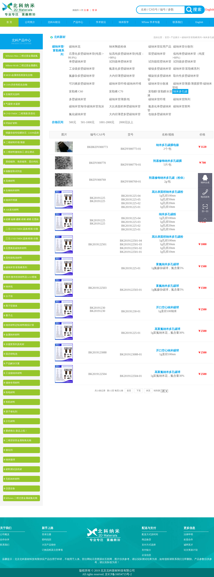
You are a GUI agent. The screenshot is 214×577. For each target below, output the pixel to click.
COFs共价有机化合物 (16, 84)
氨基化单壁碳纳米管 (159, 108)
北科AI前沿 (54, 22)
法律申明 (188, 534)
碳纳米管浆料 (181, 106)
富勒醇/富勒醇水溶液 (159, 93)
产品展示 (174, 37)
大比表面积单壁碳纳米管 (125, 106)
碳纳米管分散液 (158, 83)
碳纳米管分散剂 (183, 46)
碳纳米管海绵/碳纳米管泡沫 (86, 106)
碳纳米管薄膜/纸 (119, 99)
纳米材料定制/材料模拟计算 (20, 325)
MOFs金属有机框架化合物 (19, 75)
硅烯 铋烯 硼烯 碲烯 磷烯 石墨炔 (22, 219)
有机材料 (10, 402)
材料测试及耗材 (14, 469)
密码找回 (46, 539)
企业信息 (146, 555)
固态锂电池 (11, 354)
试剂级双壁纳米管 (159, 61)
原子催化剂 (11, 411)
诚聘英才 (188, 544)
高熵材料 (10, 180)
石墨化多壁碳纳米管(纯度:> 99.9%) (86, 55)
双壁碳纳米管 (156, 53)
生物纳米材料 (13, 190)
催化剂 (9, 450)
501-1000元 (88, 122)
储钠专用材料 (13, 382)
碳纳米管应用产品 (159, 46)
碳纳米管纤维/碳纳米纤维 (125, 83)
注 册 (86, 10)
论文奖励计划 (191, 550)
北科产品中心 (21, 40)
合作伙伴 (4, 539)
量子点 (9, 315)
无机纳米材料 (13, 478)
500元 (72, 122)
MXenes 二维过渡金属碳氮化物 (21, 498)
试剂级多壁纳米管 (184, 61)
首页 (167, 37)
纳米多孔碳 (208, 37)
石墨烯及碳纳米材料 (16, 248)
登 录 (94, 10)
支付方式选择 (149, 544)
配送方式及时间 (150, 534)
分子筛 (9, 296)
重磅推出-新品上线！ (16, 430)
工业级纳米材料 (14, 373)
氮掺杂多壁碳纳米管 (82, 75)
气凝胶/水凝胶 (13, 104)
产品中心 (78, 22)
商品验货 (146, 539)
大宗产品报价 (49, 544)
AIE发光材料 (12, 209)
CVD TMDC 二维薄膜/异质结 (20, 113)
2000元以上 (126, 122)
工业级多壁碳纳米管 (82, 68)
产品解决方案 (13, 363)
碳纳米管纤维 (156, 99)
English (209, 9)
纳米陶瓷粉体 (117, 46)
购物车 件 (78, 10)
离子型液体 (11, 305)
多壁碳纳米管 (77, 99)
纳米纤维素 (11, 200)
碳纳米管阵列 (181, 99)
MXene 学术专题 (151, 22)
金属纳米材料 (13, 334)
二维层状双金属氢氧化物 (18, 440)
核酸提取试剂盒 (14, 171)
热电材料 (10, 392)
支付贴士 (146, 550)
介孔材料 (10, 421)
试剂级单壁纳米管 (120, 61)
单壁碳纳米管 (77, 61)
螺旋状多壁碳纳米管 (159, 77)
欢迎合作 (188, 539)
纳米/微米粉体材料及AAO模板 (21, 277)
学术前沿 (101, 22)
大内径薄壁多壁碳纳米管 (125, 114)
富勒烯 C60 (76, 91)
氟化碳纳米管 (77, 114)
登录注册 (46, 534)
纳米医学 (124, 22)
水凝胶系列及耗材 (15, 344)
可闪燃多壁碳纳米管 (82, 83)
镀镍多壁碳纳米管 (159, 68)
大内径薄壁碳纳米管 (122, 75)
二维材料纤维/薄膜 (15, 142)
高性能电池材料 (14, 257)
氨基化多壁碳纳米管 (122, 68)
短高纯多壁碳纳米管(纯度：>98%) (126, 55)
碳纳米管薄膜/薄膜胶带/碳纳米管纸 (192, 85)
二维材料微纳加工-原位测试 (20, 152)
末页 (148, 390)
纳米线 (9, 286)
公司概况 (4, 534)
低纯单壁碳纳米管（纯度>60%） (188, 55)
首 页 (9, 22)
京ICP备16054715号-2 (118, 574)
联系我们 (178, 22)
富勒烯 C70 (116, 91)
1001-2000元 (106, 122)
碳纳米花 (74, 46)
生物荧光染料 (13, 94)
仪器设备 (10, 488)
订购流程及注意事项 (52, 550)
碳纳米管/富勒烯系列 (16, 267)
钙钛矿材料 (11, 123)
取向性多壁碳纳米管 (186, 75)
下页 (138, 390)
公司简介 (30, 22)
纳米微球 (10, 459)
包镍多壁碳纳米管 (159, 114)
